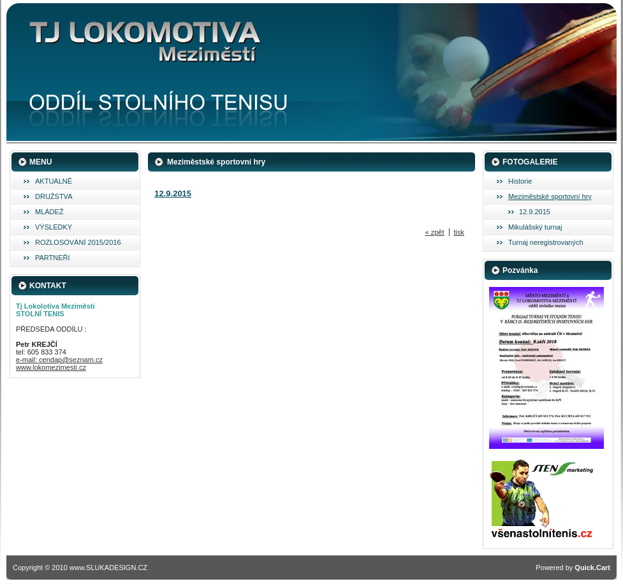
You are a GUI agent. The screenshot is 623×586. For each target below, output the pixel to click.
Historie (520, 181)
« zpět (434, 232)
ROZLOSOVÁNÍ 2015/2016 (78, 242)
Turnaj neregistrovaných (545, 242)
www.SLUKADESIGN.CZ (108, 567)
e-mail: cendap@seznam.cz (59, 359)
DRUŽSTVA (53, 196)
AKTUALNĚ (53, 181)
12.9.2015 (534, 212)
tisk (459, 232)
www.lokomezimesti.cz (51, 367)
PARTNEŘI (52, 257)
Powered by (573, 567)
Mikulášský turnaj (535, 227)
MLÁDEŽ (49, 212)
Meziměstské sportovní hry (550, 196)
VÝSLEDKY (53, 227)
